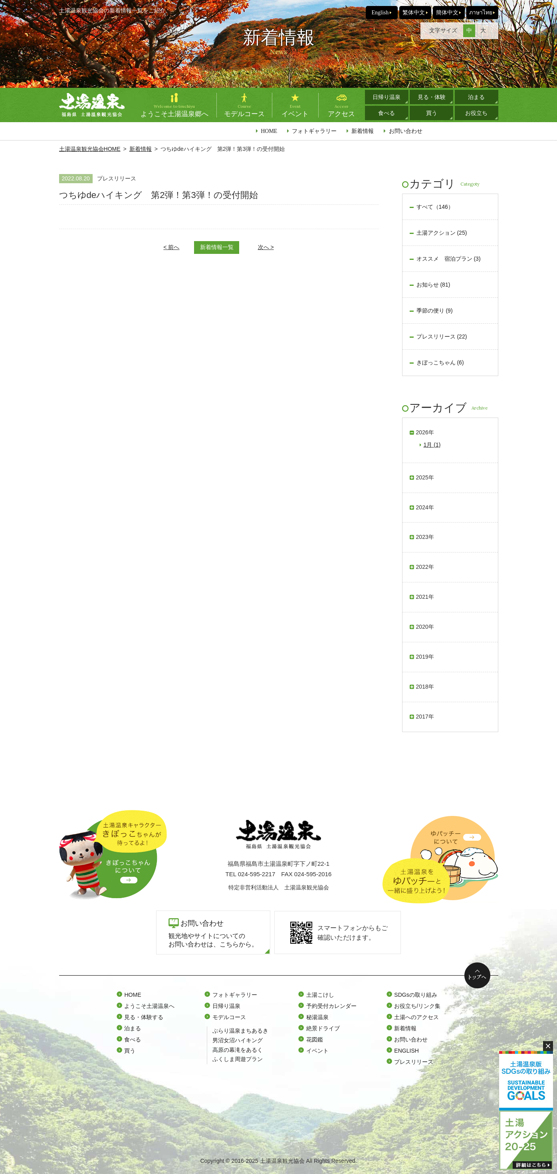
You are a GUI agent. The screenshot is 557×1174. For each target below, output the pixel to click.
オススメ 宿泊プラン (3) (448, 258)
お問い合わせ (405, 131)
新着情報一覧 (217, 247)
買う (431, 113)
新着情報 (362, 131)
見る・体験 (432, 97)
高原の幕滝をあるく (237, 1050)
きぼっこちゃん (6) (440, 362)
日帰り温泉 (386, 97)
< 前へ (171, 247)
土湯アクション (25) (441, 233)
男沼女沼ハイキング (237, 1040)
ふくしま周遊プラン (237, 1059)
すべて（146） (435, 207)
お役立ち (476, 113)
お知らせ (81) (433, 284)
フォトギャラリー (314, 131)
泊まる (476, 97)
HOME (269, 131)
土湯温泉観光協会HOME (90, 149)
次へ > (266, 247)
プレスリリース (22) (441, 336)
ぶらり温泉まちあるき (240, 1030)
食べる (386, 113)
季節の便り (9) (434, 310)
